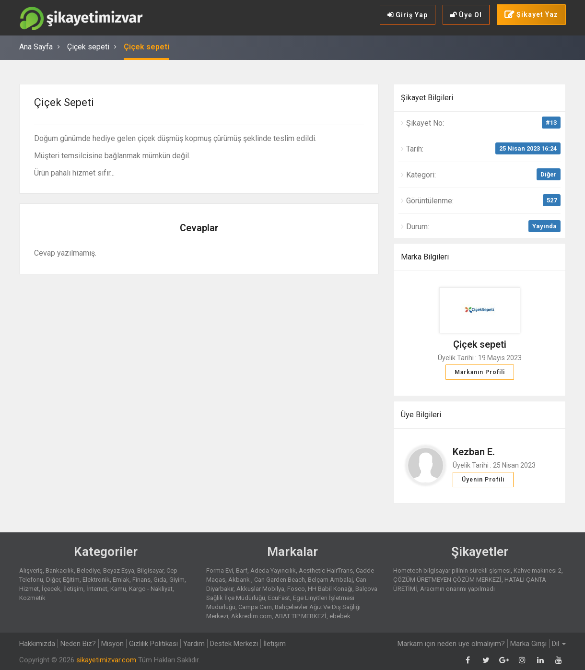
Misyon (112, 643)
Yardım (194, 643)
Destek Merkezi (234, 643)
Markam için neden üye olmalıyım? (451, 643)
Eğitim (71, 579)
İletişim (73, 588)
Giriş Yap (407, 15)
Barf (241, 570)
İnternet (96, 588)
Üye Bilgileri (421, 414)
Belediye (88, 570)
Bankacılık (60, 570)
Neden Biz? (78, 643)
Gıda (159, 579)
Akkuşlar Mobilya (260, 588)
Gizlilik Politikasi (153, 643)
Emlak (121, 579)
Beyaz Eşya (118, 570)
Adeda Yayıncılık (273, 570)
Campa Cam (255, 607)
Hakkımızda (37, 643)
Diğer (548, 174)
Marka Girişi (528, 643)
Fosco (296, 588)
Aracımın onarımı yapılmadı (457, 588)
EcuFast (279, 597)
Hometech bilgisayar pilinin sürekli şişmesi (452, 570)
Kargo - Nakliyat (151, 588)
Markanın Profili (480, 372)
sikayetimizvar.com (106, 660)
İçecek (51, 588)
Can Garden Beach (279, 579)
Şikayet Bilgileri (427, 97)
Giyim (177, 579)
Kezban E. (474, 452)
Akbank (239, 579)
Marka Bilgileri (425, 256)
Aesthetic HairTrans (326, 570)
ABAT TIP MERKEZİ (301, 616)
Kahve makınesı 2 (538, 570)
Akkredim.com (251, 616)
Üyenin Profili (483, 479)
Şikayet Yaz (531, 15)
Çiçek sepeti (88, 46)
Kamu (118, 588)
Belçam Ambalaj (330, 579)
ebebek (340, 616)
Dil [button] (559, 643)
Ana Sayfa (36, 46)
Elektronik (96, 579)
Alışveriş (31, 570)
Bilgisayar (150, 570)
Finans (141, 579)
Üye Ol (466, 15)
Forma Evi (219, 570)
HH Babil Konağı (330, 588)
